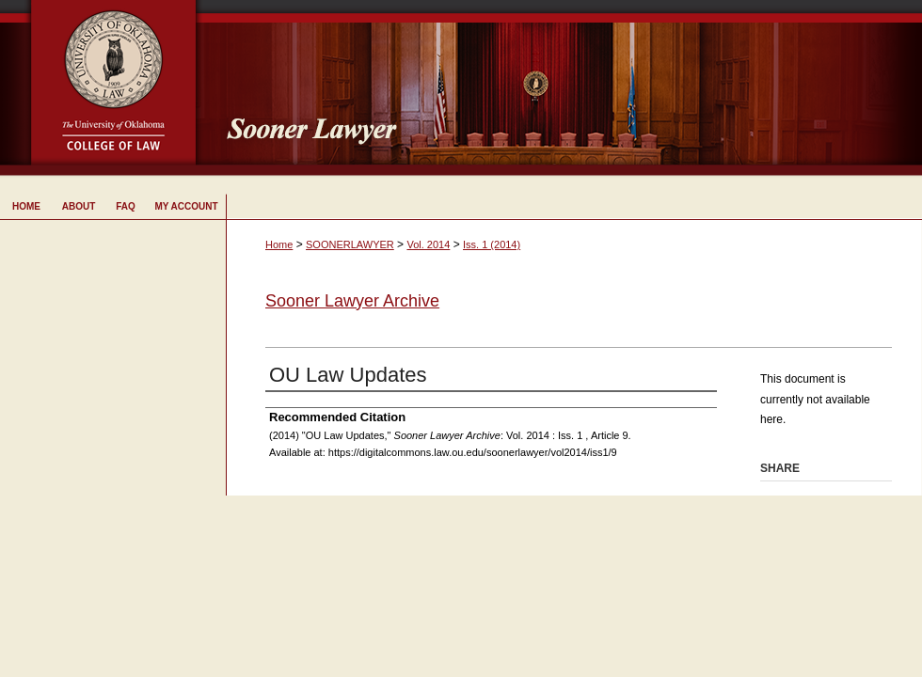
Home (279, 244)
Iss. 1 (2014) (491, 244)
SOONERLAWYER (350, 244)
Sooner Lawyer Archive (352, 300)
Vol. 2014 (428, 244)
